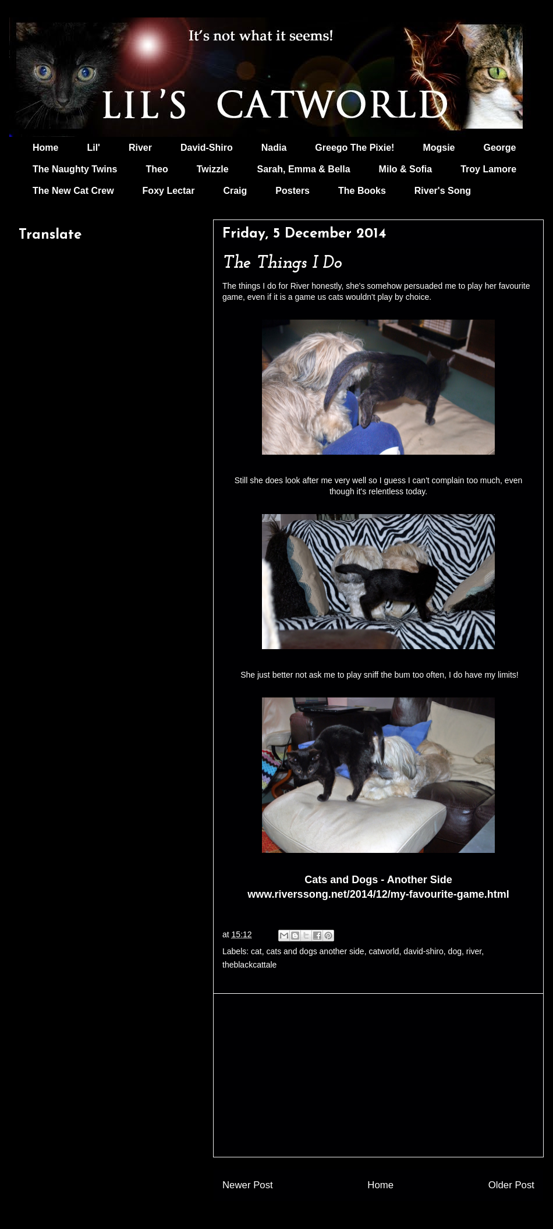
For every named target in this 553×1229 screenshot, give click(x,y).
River (140, 148)
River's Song (442, 191)
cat (256, 951)
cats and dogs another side (315, 951)
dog (455, 951)
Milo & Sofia (406, 169)
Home (45, 148)
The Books (362, 191)
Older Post (511, 1185)
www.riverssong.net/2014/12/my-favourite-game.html (378, 894)
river (473, 951)
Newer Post (247, 1185)
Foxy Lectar (169, 191)
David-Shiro (206, 148)
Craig (235, 191)
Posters (292, 191)
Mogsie (439, 148)
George (500, 148)
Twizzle (213, 169)
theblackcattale (249, 964)
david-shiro (423, 951)
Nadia (274, 148)
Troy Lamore (488, 169)
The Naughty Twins (75, 169)
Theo (157, 169)
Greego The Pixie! (354, 148)
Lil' (93, 148)
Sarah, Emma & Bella (303, 169)
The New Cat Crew (73, 191)
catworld (383, 951)
